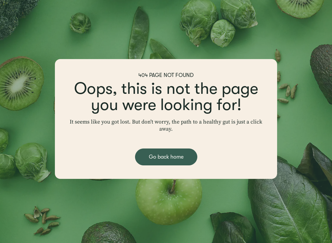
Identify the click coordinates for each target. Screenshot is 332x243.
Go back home (166, 157)
